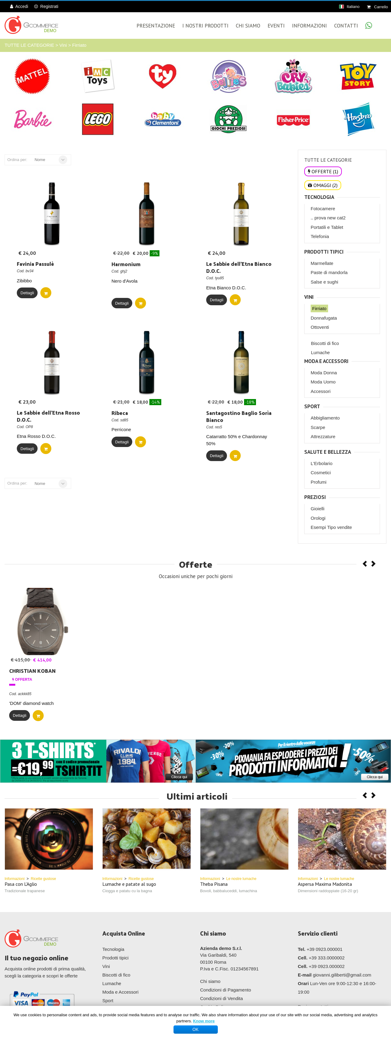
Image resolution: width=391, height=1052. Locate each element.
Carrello (377, 7)
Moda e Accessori (326, 361)
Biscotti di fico (325, 343)
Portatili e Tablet (327, 227)
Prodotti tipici (324, 252)
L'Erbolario (321, 463)
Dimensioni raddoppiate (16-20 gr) (328, 891)
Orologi (318, 518)
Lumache (320, 352)
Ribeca (119, 412)
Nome (40, 159)
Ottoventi (320, 327)
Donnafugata (324, 318)
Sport (312, 406)
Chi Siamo (248, 25)
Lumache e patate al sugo (129, 884)
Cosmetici (321, 472)
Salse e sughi (324, 281)
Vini (63, 45)
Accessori (321, 391)
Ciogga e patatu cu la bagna (127, 891)
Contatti (346, 25)
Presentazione (156, 25)
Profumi (319, 482)
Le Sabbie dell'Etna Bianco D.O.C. (239, 267)
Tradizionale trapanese (25, 891)
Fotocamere (323, 208)
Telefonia (320, 236)
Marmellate (322, 263)
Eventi (276, 25)
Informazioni (309, 25)
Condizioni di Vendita (221, 998)
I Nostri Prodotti (205, 25)
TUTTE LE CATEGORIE (29, 45)
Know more (204, 1021)
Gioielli (317, 508)
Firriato (79, 45)
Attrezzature (323, 436)
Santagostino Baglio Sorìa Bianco (239, 416)
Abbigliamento (325, 417)
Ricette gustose (43, 879)
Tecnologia (319, 197)
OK (195, 1029)
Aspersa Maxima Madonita (325, 884)
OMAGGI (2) (323, 185)
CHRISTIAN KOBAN (32, 670)
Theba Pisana (214, 884)
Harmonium (126, 264)
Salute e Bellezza (327, 452)
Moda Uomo (323, 381)
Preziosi (315, 497)
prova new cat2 (330, 217)
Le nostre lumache (241, 879)
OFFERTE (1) (323, 171)
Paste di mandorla (329, 272)
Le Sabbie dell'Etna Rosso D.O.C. (48, 416)
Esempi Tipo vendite (331, 527)
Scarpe (318, 427)
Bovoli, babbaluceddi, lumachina (228, 891)
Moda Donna (324, 372)
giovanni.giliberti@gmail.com (342, 974)
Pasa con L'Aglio (21, 884)
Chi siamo (210, 981)
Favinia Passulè (35, 263)
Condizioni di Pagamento (225, 989)
